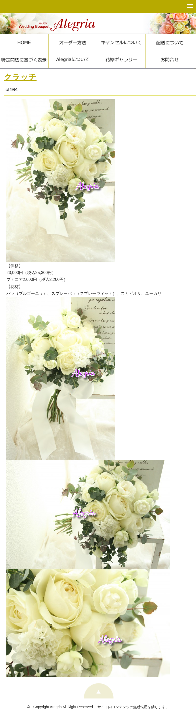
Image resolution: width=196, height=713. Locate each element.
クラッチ (20, 77)
